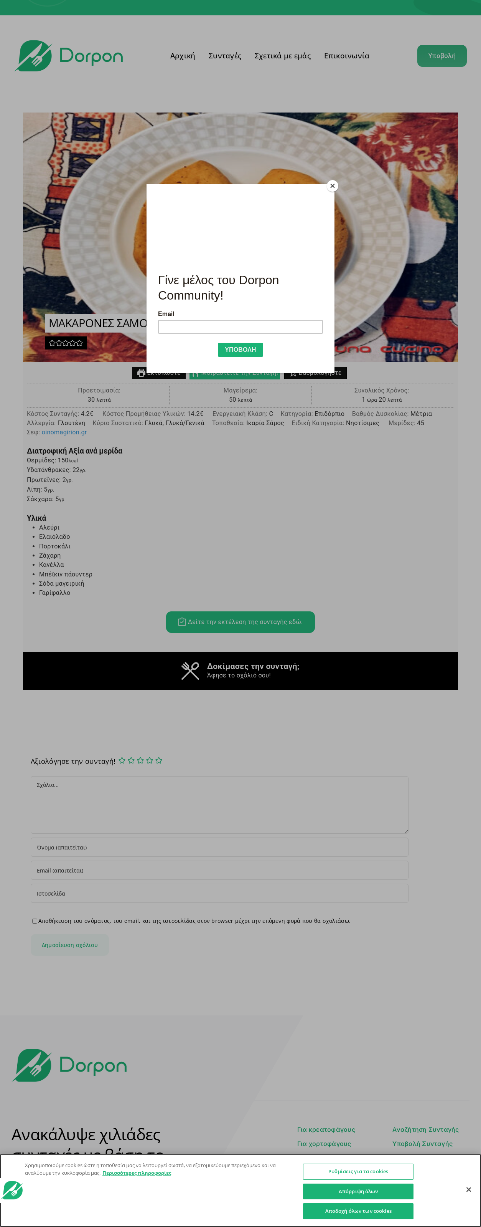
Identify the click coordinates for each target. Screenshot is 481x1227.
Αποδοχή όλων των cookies (358, 1210)
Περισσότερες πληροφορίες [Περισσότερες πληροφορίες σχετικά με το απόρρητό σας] (136, 1172)
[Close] (332, 186)
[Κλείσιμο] (468, 1189)
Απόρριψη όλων (358, 1191)
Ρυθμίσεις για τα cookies (358, 1171)
